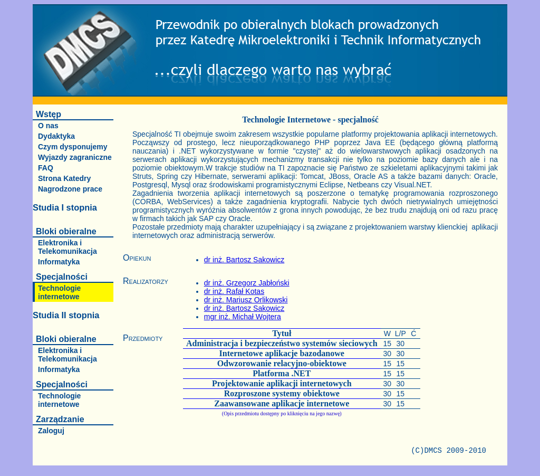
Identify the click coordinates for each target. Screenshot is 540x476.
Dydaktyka (56, 136)
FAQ (45, 168)
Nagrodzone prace (70, 189)
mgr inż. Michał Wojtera (242, 316)
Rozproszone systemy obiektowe (282, 393)
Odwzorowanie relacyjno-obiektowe (281, 363)
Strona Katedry (64, 178)
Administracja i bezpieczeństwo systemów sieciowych (282, 343)
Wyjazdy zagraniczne (75, 157)
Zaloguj (51, 430)
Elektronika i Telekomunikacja (67, 247)
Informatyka (59, 262)
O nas (48, 125)
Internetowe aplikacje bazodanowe (281, 353)
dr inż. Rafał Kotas (234, 291)
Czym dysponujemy (72, 146)
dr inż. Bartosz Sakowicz (244, 259)
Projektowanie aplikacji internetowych (282, 383)
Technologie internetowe (59, 292)
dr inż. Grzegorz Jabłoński (247, 283)
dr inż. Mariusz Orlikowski (246, 300)
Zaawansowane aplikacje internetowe (281, 403)
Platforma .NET (282, 373)
